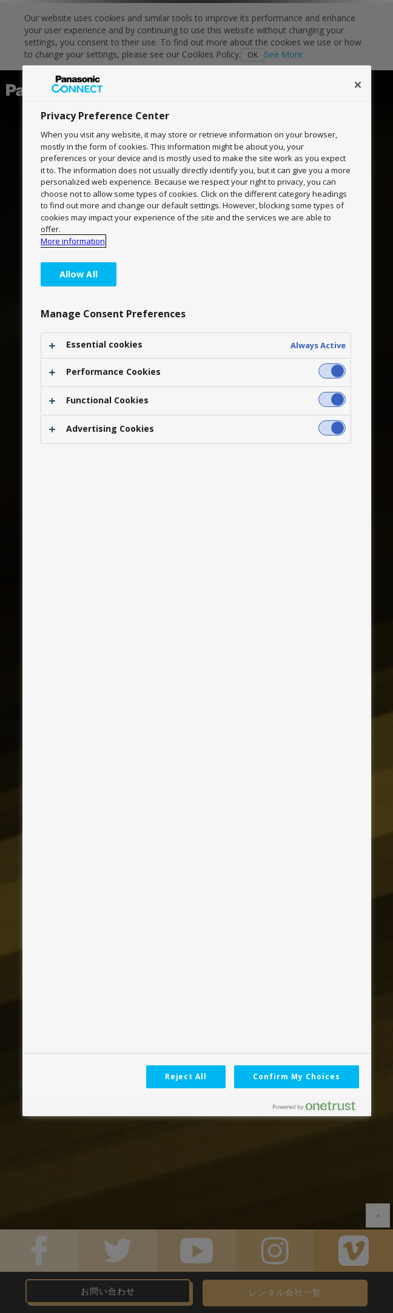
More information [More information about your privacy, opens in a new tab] (73, 241)
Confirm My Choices (296, 1076)
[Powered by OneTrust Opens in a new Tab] (319, 1108)
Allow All (78, 274)
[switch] (332, 371)
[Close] (357, 84)
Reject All (186, 1076)
